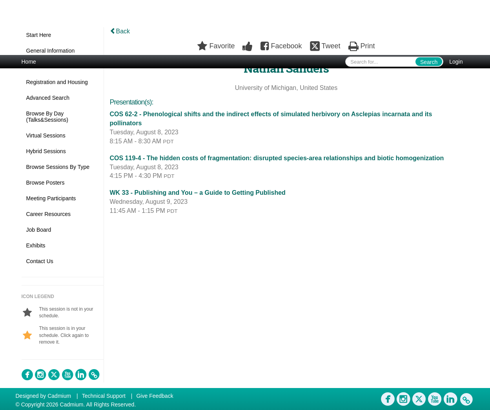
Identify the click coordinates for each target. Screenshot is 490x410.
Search (428, 62)
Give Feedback (154, 396)
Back (120, 31)
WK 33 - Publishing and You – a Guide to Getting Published (198, 192)
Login (456, 62)
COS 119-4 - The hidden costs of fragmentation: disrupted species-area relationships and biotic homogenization (277, 158)
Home (29, 62)
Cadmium (59, 396)
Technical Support (104, 396)
